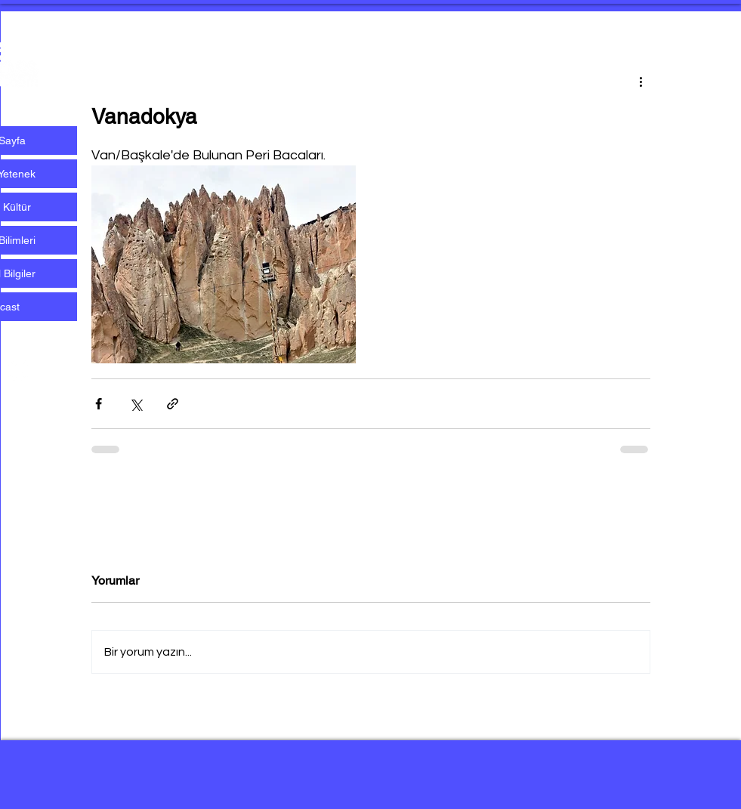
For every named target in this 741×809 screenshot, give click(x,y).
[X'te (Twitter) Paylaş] (135, 404)
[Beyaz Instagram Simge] (18, 371)
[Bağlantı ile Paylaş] (172, 404)
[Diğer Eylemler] (641, 81)
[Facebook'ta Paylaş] (98, 404)
